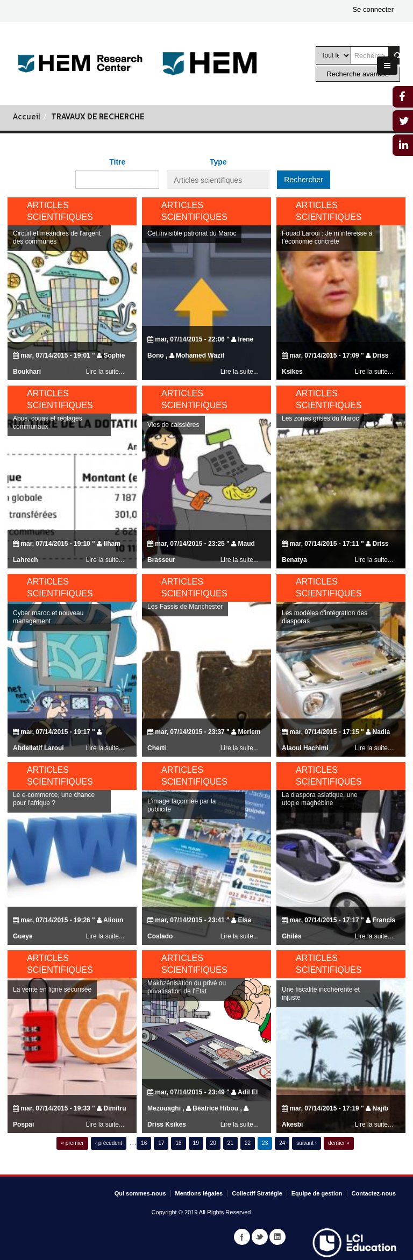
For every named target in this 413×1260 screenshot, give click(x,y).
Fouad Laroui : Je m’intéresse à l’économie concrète (327, 237)
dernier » (338, 1143)
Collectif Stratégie (257, 1193)
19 (196, 1143)
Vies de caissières (173, 453)
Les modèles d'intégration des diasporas (324, 645)
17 (161, 1143)
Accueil (26, 117)
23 (265, 1143)
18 (178, 1143)
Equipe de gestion (317, 1193)
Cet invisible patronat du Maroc (191, 233)
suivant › (306, 1143)
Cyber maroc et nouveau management (48, 645)
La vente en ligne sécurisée (52, 1018)
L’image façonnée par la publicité (181, 834)
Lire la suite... (239, 371)
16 (144, 1143)
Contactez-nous (374, 1193)
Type (218, 162)
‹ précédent (109, 1143)
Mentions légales (199, 1193)
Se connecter (373, 9)
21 (230, 1143)
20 (213, 1143)
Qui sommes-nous (140, 1193)
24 (282, 1143)
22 (248, 1143)
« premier (72, 1143)
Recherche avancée (357, 74)
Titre (117, 162)
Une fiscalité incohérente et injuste (321, 1022)
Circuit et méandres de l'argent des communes (57, 237)
